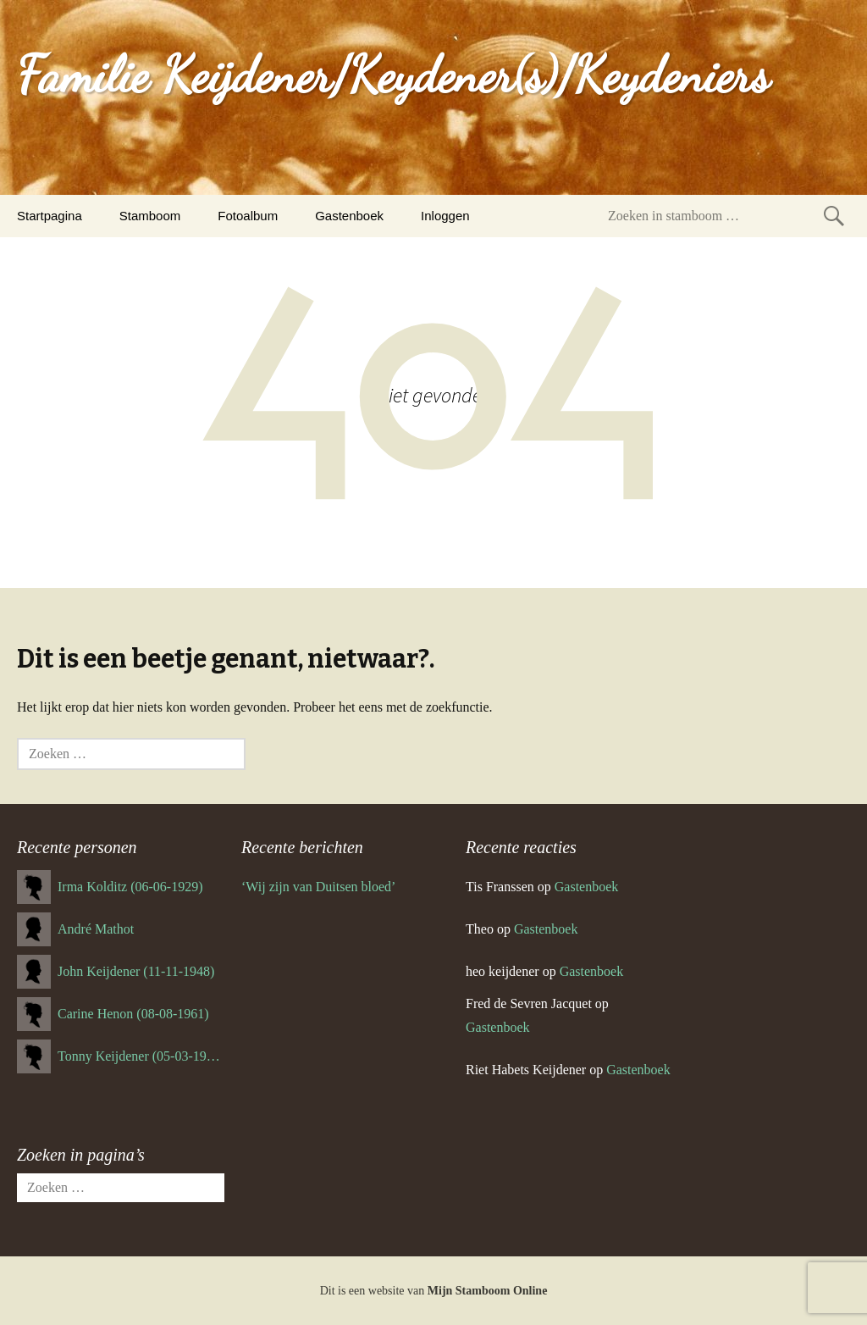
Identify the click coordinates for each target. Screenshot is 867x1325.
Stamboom (150, 215)
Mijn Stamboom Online (488, 1290)
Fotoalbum (248, 215)
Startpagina (49, 215)
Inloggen (445, 215)
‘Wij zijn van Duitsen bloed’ (318, 886)
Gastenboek (349, 215)
